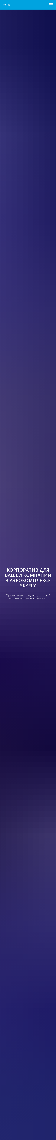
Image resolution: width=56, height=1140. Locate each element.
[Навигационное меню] (51, 4)
